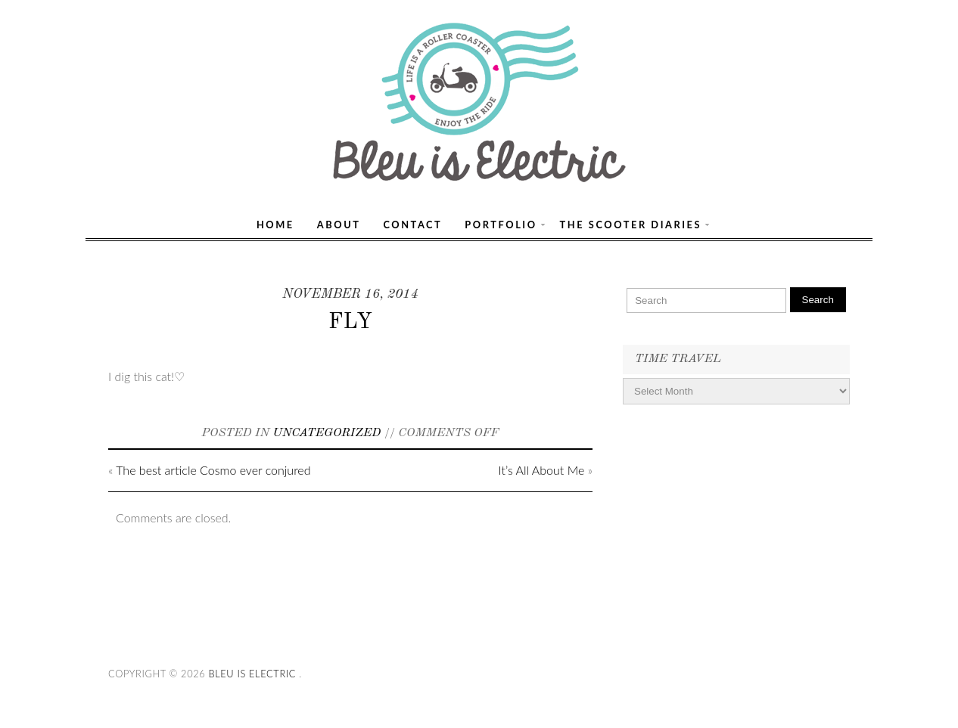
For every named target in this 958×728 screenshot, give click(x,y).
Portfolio (501, 224)
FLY (350, 322)
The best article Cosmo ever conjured (213, 470)
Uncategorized (327, 433)
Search (818, 299)
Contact (412, 224)
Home (275, 224)
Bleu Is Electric (252, 674)
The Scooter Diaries (631, 224)
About (339, 224)
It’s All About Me (542, 470)
